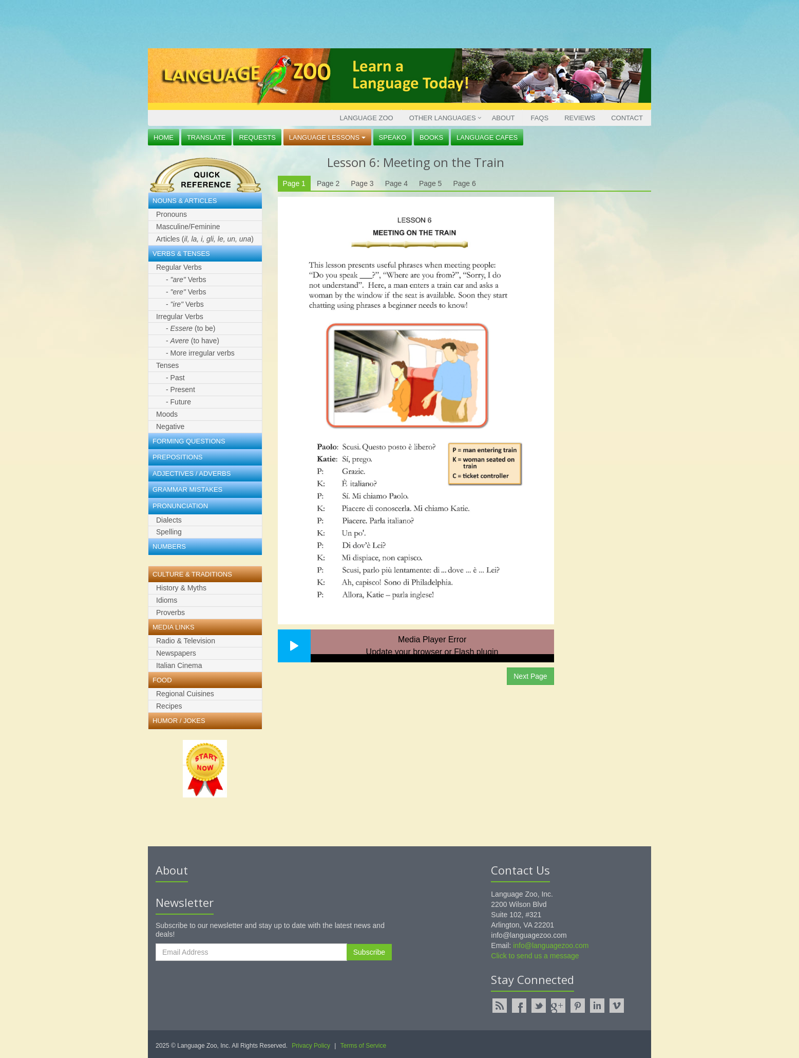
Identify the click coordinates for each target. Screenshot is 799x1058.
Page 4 (396, 183)
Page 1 (294, 183)
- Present (180, 389)
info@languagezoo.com (550, 945)
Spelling (169, 532)
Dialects (169, 520)
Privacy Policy (311, 1045)
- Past (175, 378)
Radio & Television (185, 641)
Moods (167, 414)
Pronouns (171, 214)
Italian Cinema (179, 665)
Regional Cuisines (185, 694)
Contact (627, 118)
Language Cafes (487, 137)
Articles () (205, 239)
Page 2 (328, 183)
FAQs (539, 118)
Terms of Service (363, 1045)
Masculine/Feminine (188, 226)
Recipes (169, 706)
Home (164, 137)
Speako (392, 137)
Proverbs (170, 612)
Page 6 (464, 183)
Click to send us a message (535, 956)
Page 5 (430, 183)
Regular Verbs (179, 267)
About (503, 118)
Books (431, 137)
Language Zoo (366, 118)
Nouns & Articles (185, 201)
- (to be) (191, 328)
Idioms (166, 600)
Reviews (579, 118)
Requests (257, 137)
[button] (294, 645)
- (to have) (192, 341)
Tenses (167, 365)
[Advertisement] (397, 23)
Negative (170, 426)
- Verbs (186, 279)
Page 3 (362, 183)
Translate (206, 137)
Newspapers (176, 653)
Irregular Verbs (179, 316)
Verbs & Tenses (181, 253)
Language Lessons (327, 137)
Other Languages (442, 118)
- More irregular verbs (200, 353)
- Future (178, 402)
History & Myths (181, 588)
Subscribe (369, 952)
